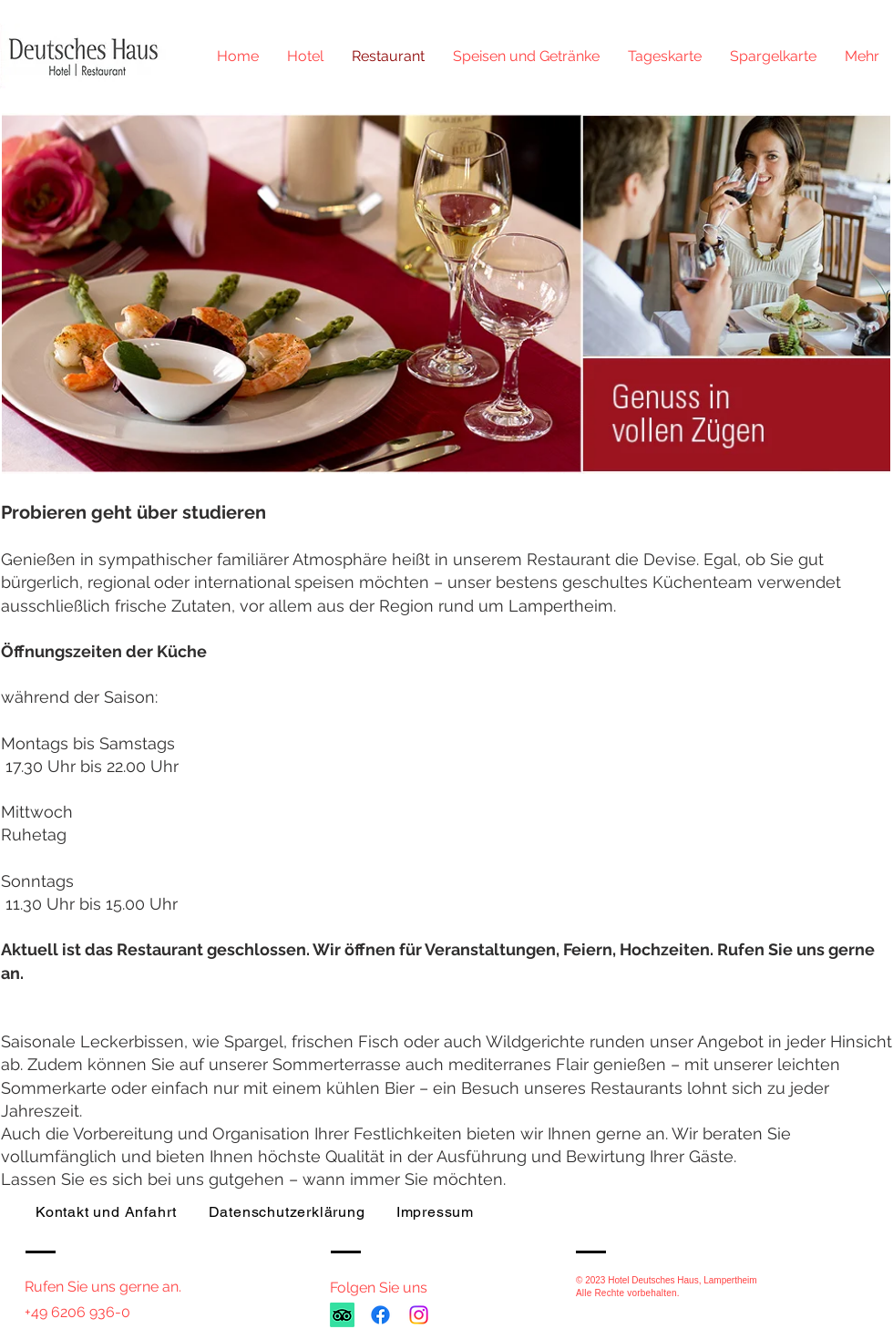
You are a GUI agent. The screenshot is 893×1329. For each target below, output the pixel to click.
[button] (525, 56)
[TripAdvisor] (342, 1315)
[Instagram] (418, 1315)
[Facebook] (380, 1315)
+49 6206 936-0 (77, 1312)
